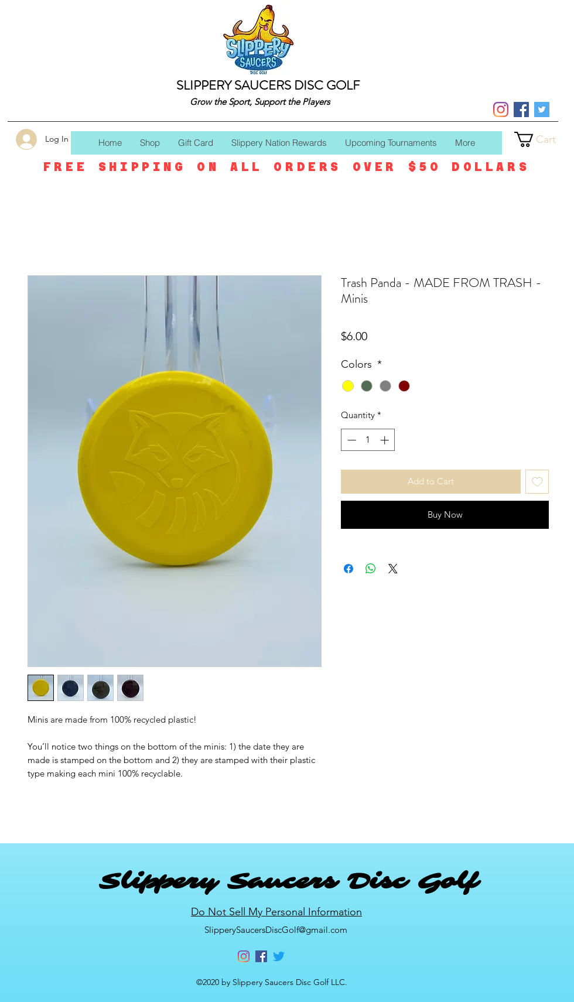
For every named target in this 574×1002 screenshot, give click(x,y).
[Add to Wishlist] (537, 482)
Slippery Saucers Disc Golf (288, 881)
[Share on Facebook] (348, 569)
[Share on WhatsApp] (371, 569)
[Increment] (386, 440)
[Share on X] (393, 569)
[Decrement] (350, 440)
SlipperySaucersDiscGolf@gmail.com (275, 929)
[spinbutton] (368, 440)
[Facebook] (521, 109)
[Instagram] (500, 109)
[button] (544, 139)
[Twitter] (541, 109)
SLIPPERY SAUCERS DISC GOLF (268, 85)
